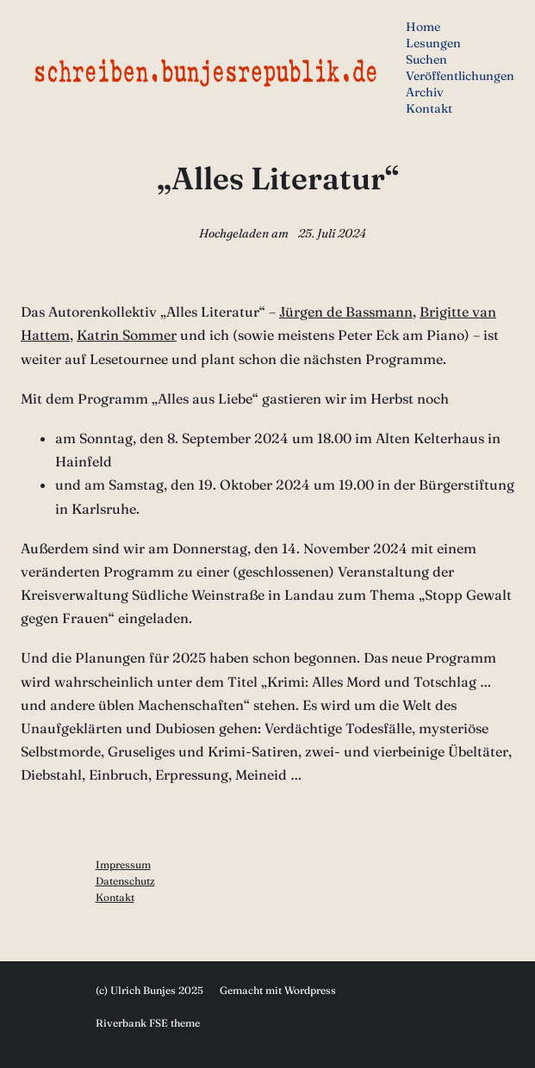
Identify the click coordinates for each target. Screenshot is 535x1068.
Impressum (123, 864)
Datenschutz (125, 880)
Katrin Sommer (127, 334)
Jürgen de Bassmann (346, 311)
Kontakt (115, 897)
